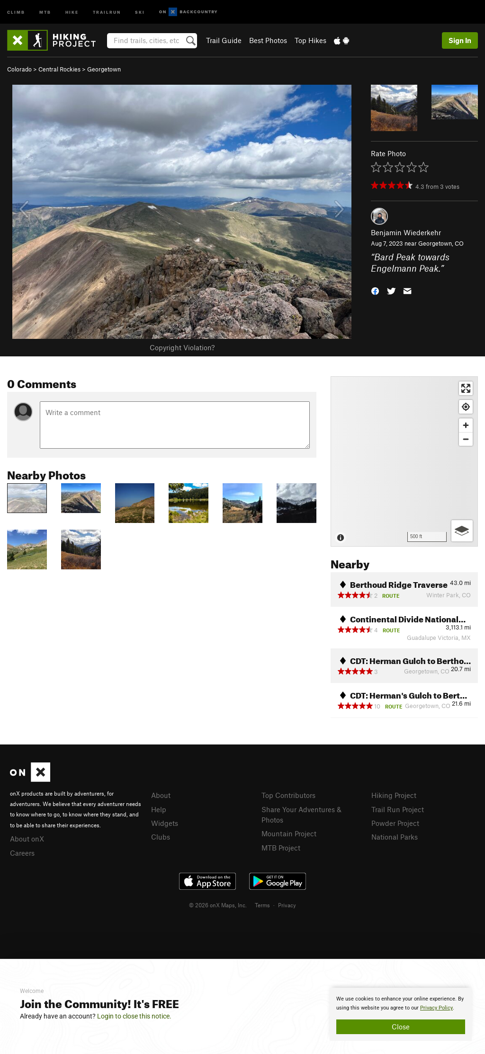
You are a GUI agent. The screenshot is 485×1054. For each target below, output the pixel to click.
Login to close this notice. (134, 1016)
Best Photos (268, 40)
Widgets (164, 823)
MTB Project (280, 847)
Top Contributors (288, 795)
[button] (375, 290)
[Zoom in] (466, 425)
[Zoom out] (466, 439)
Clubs (160, 837)
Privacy (287, 905)
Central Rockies (59, 69)
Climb (16, 12)
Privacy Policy (436, 1008)
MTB (45, 12)
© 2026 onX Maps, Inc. (218, 905)
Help (158, 809)
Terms (262, 905)
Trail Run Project (397, 809)
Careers (22, 853)
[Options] (462, 530)
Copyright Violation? (182, 347)
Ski (140, 12)
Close (401, 1026)
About (161, 795)
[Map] (404, 461)
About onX (27, 838)
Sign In (460, 40)
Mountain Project (288, 833)
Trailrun (107, 12)
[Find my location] (466, 407)
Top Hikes (310, 40)
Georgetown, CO (441, 243)
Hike (72, 12)
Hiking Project (393, 795)
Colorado (19, 69)
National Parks (394, 837)
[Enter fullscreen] (466, 388)
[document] (400, 1014)
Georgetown (104, 69)
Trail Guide (224, 40)
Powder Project (395, 823)
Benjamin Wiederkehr (406, 232)
